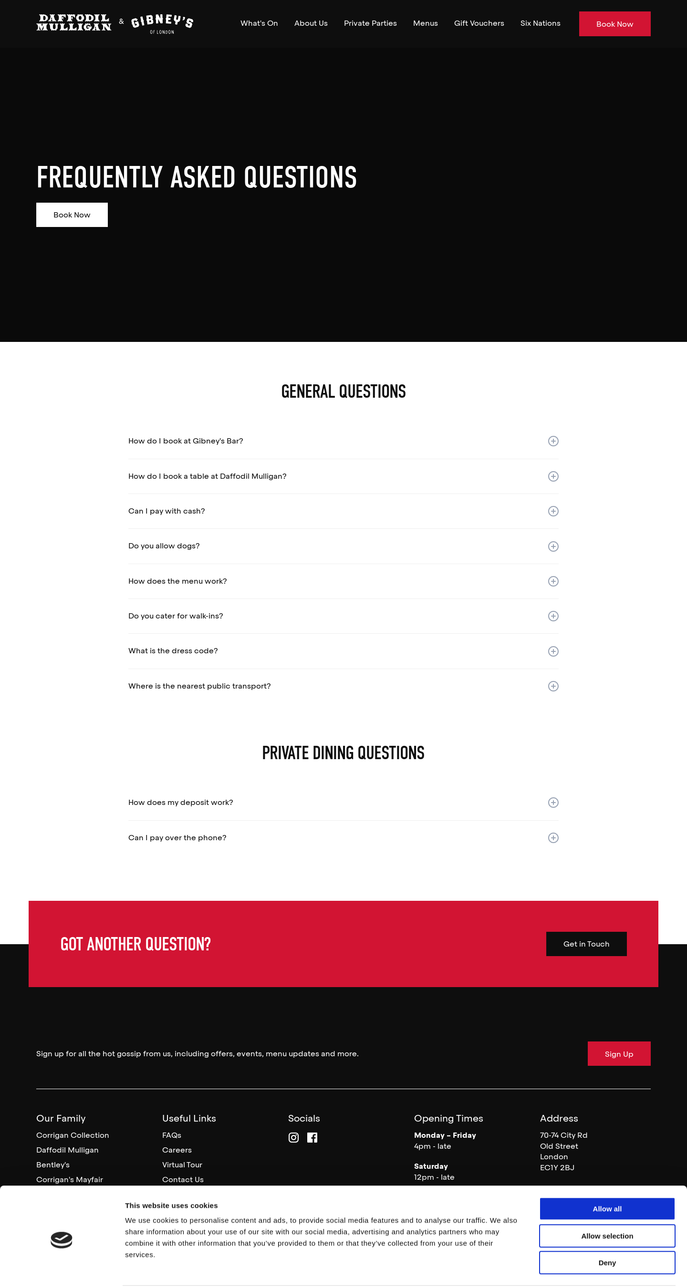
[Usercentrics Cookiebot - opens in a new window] (62, 1269)
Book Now (72, 215)
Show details (501, 1269)
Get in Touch (586, 944)
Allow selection (607, 1201)
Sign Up (619, 1054)
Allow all (607, 1174)
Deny (607, 1228)
